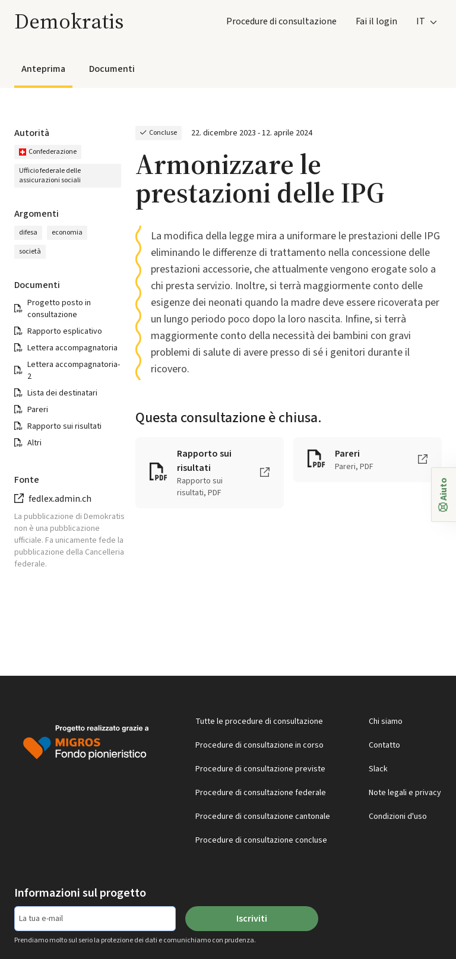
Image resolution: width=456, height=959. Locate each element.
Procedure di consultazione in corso (259, 745)
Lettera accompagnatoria (72, 348)
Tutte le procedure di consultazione (259, 721)
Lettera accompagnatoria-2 (73, 370)
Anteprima (43, 68)
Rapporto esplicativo (64, 331)
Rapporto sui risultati (64, 426)
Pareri (37, 410)
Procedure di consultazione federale (260, 793)
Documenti (112, 68)
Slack (378, 769)
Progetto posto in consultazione (59, 309)
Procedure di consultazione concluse (261, 840)
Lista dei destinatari (62, 393)
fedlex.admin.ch (59, 498)
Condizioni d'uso (398, 816)
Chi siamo (386, 721)
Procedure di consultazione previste (260, 769)
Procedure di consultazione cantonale (262, 816)
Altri (34, 443)
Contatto (384, 745)
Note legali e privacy (405, 793)
